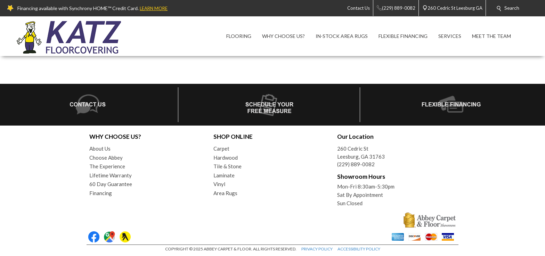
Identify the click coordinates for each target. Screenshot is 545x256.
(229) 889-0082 (356, 164)
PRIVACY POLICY (317, 248)
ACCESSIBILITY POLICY (358, 248)
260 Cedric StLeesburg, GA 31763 (361, 152)
